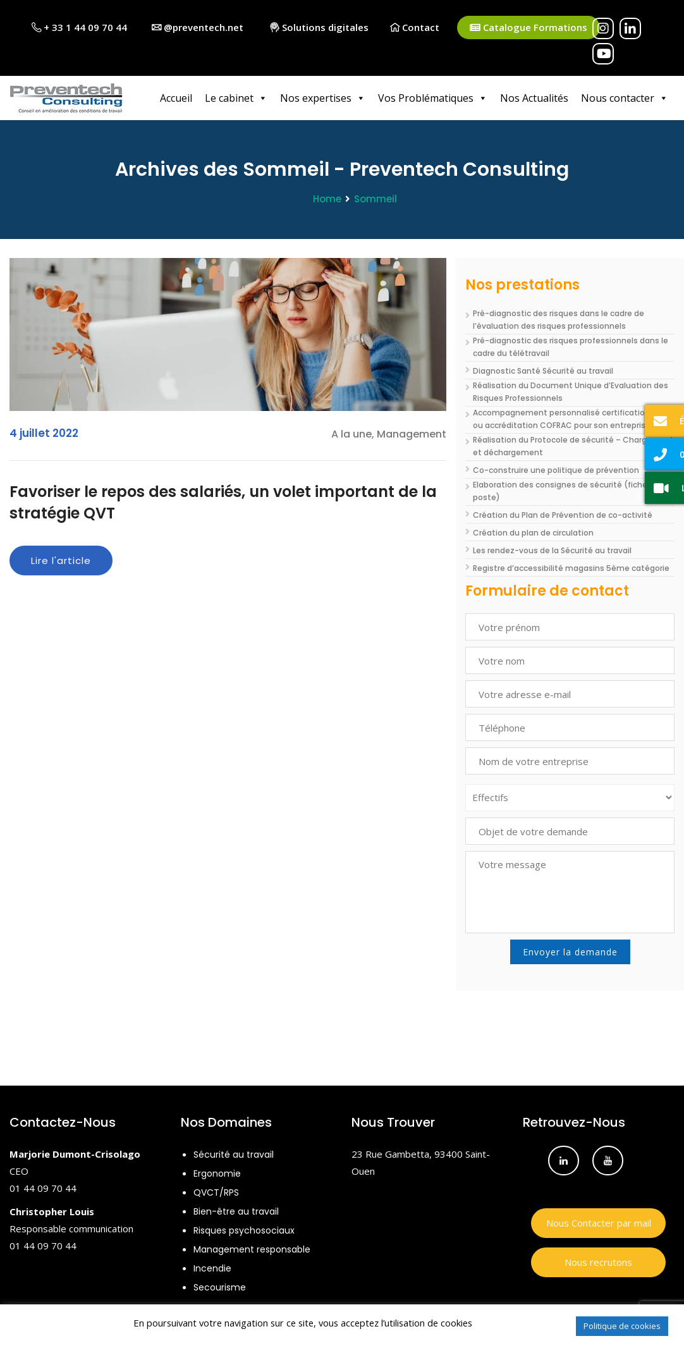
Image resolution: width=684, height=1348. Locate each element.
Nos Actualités (534, 98)
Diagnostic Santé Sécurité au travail (543, 370)
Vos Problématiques (432, 98)
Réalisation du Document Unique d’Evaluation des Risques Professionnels (570, 391)
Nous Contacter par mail (598, 1222)
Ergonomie (217, 1173)
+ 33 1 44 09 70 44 (79, 27)
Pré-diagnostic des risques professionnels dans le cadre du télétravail (570, 346)
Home (327, 198)
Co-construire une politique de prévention (556, 470)
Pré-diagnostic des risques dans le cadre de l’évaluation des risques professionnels (558, 319)
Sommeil (375, 198)
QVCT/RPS (216, 1192)
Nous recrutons (598, 1262)
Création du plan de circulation (533, 532)
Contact (414, 27)
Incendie (212, 1268)
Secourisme (219, 1287)
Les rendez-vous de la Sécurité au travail (552, 550)
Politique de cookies (622, 1326)
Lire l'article (61, 560)
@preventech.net (197, 27)
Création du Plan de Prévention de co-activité (562, 515)
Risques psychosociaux (244, 1230)
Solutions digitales (319, 27)
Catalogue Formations (528, 27)
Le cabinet (236, 98)
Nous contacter (624, 98)
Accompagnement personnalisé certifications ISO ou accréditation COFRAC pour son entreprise (571, 419)
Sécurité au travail (233, 1154)
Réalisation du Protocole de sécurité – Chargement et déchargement (573, 446)
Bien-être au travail (236, 1211)
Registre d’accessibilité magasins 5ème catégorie (571, 568)
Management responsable (251, 1249)
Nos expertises (322, 98)
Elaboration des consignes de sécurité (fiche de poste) (566, 491)
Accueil (176, 98)
